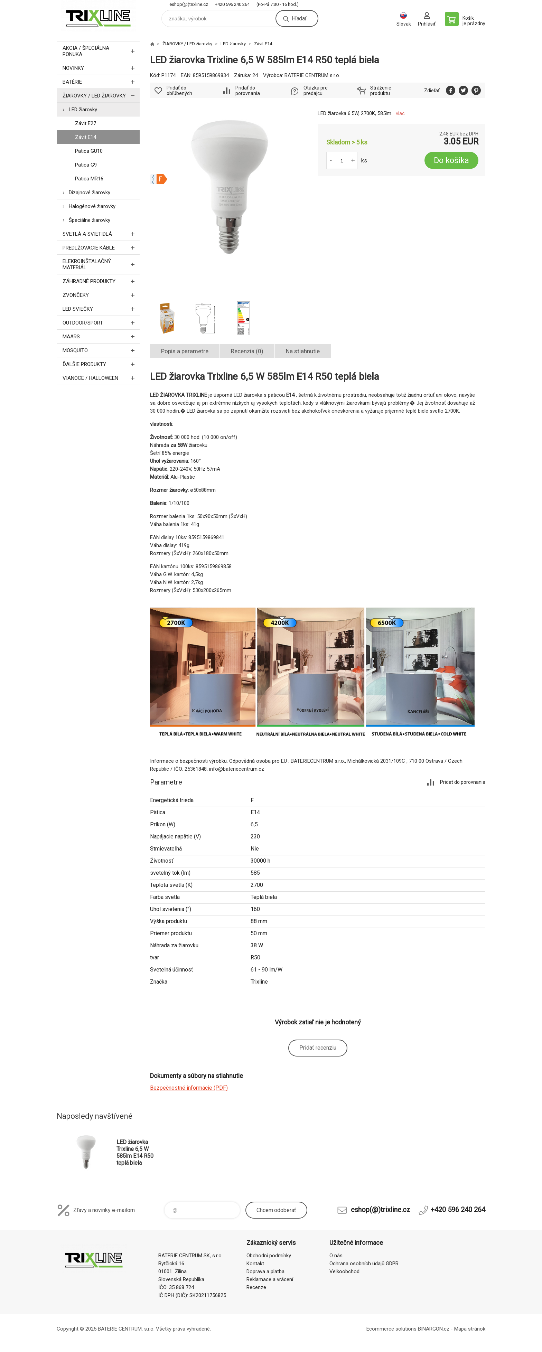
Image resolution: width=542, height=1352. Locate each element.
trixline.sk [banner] (98, 16)
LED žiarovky (83, 109)
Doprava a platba (265, 1271)
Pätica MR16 (89, 179)
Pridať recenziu (317, 1047)
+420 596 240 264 (232, 4)
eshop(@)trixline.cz (188, 4)
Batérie (101, 81)
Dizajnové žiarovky (89, 192)
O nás (336, 1255)
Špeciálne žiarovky (89, 220)
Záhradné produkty (101, 281)
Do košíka (451, 160)
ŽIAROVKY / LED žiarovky (101, 95)
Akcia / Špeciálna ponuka (101, 51)
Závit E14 (85, 137)
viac (400, 113)
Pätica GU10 (89, 151)
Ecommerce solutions (391, 1329)
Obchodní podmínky (268, 1255)
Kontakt (255, 1263)
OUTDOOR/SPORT (101, 322)
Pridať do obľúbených (179, 90)
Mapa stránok (469, 1329)
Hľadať (299, 18)
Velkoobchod (344, 1271)
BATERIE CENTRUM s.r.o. (312, 75)
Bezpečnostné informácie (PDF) (189, 1088)
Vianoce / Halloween (101, 378)
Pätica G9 (86, 165)
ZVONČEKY (101, 295)
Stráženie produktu (380, 90)
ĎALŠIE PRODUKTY (101, 364)
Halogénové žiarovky (92, 206)
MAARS (101, 336)
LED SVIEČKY (101, 309)
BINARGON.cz (433, 1329)
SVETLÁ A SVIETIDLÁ (101, 234)
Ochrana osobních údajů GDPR (364, 1263)
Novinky (101, 68)
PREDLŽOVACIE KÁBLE (101, 247)
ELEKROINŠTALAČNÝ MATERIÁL (101, 264)
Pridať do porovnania (247, 90)
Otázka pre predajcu (315, 90)
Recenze (256, 1287)
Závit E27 (85, 123)
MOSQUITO (101, 350)
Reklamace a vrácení (269, 1279)
